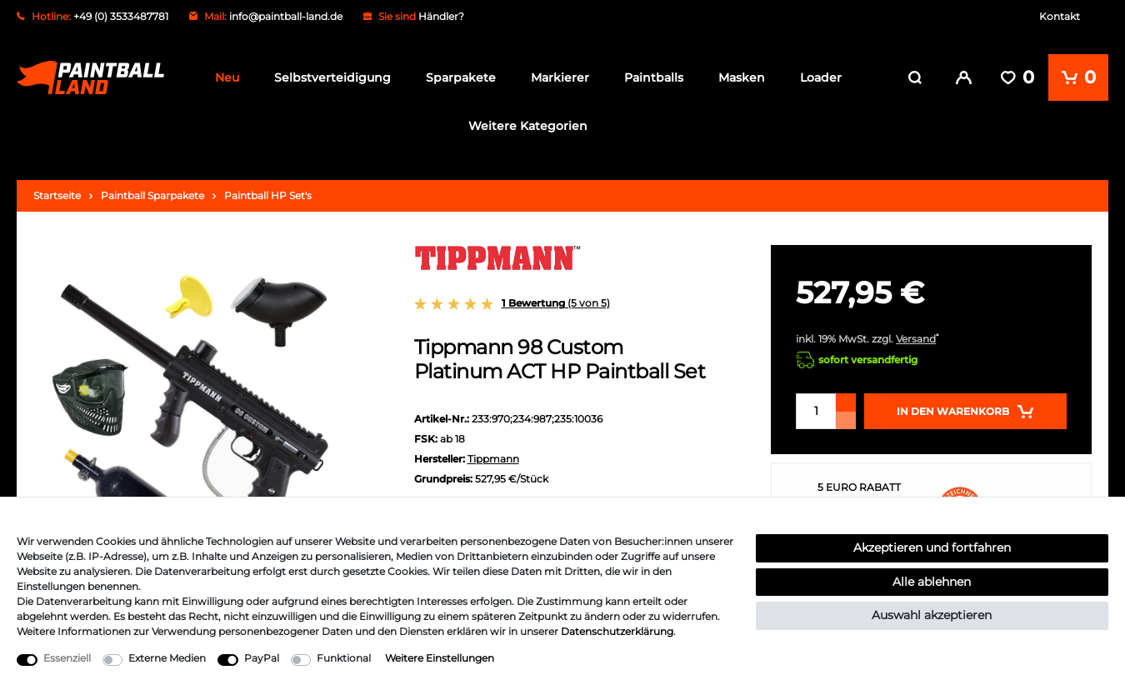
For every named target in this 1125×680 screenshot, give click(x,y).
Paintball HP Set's (268, 190)
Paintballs (653, 77)
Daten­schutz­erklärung (617, 631)
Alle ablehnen (931, 581)
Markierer (560, 77)
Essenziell (67, 658)
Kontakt (1059, 16)
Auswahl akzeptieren (932, 615)
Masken (741, 77)
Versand (916, 334)
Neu (227, 77)
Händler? (441, 16)
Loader (821, 77)
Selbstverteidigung (332, 77)
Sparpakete (461, 77)
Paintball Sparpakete (152, 190)
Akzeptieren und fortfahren (932, 547)
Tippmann (493, 454)
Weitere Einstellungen (439, 658)
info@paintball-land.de (285, 16)
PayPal (261, 658)
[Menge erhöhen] (846, 397)
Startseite (57, 190)
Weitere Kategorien (528, 125)
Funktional (344, 658)
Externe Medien (167, 658)
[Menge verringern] (846, 415)
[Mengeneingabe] (816, 406)
